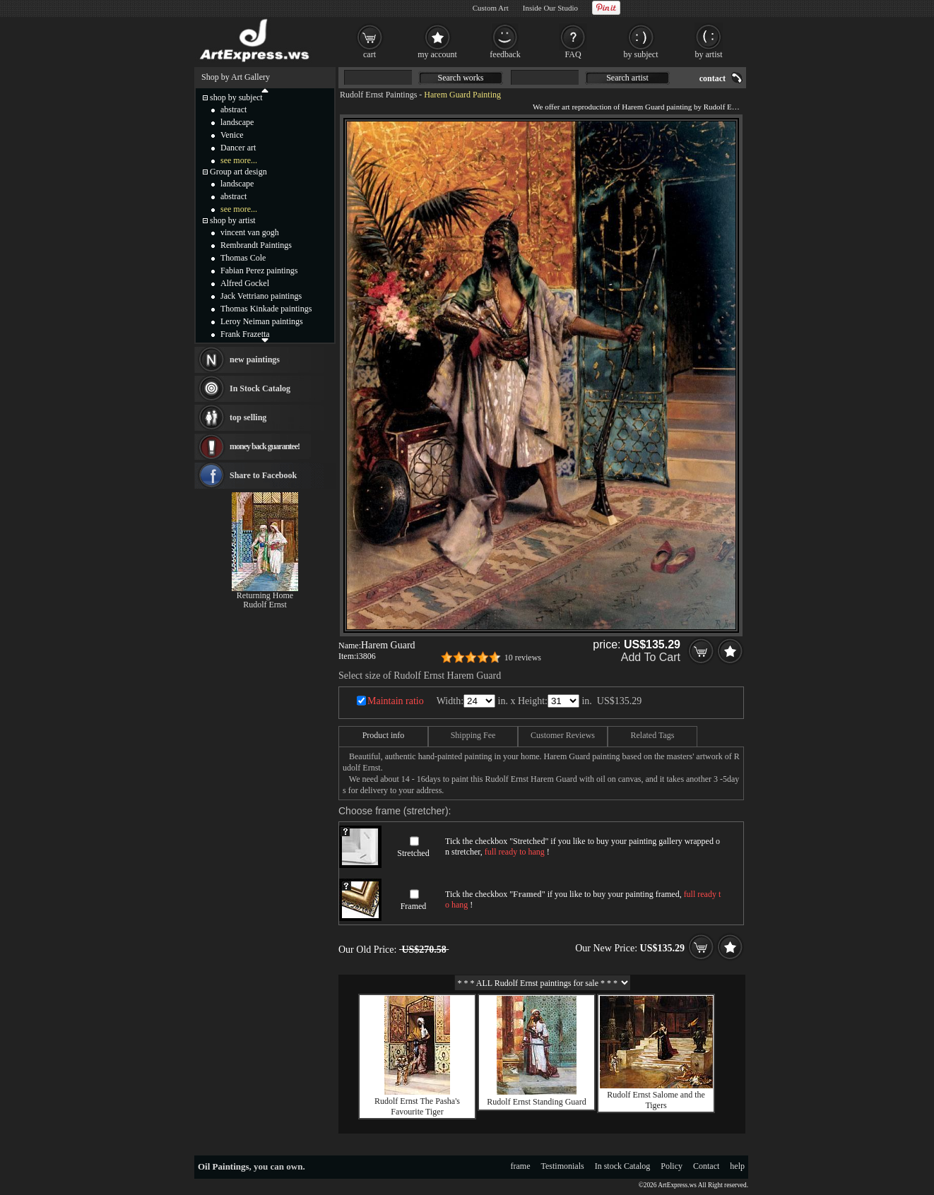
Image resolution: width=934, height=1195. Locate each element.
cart (369, 54)
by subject (641, 54)
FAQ (572, 54)
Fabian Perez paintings (258, 270)
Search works (461, 78)
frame (521, 1166)
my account (437, 54)
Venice (232, 135)
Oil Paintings (223, 1166)
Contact (706, 1166)
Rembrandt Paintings (256, 245)
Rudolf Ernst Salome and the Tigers (656, 1100)
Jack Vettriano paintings (261, 296)
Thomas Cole (243, 258)
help (737, 1166)
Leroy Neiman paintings (261, 321)
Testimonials (562, 1166)
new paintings (255, 359)
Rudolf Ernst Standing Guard (536, 1102)
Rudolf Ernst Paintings (378, 95)
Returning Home (265, 595)
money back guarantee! (265, 446)
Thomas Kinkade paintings (266, 309)
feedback (505, 54)
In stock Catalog (623, 1166)
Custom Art (491, 8)
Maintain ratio (395, 701)
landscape (237, 122)
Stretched (413, 853)
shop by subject (236, 97)
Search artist (627, 78)
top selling (248, 417)
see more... (238, 160)
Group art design (238, 172)
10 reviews (522, 657)
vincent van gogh (249, 232)
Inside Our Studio (550, 8)
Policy (671, 1166)
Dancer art (238, 148)
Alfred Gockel (244, 283)
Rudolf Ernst (265, 605)
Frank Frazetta (245, 334)
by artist (709, 54)
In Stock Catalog (260, 388)
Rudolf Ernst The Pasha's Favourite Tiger (417, 1106)
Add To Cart (650, 657)
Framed (414, 906)
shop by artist (233, 220)
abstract (233, 109)
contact (712, 78)
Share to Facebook (263, 475)
